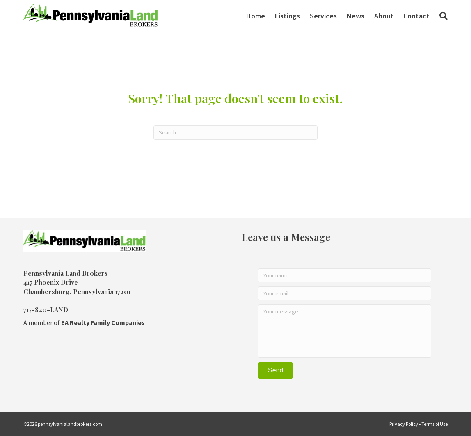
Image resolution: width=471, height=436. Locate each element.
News (355, 15)
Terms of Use (434, 424)
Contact (416, 15)
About (383, 15)
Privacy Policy (403, 424)
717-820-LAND (45, 309)
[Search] (441, 16)
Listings (287, 15)
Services (323, 15)
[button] (275, 370)
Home (255, 15)
